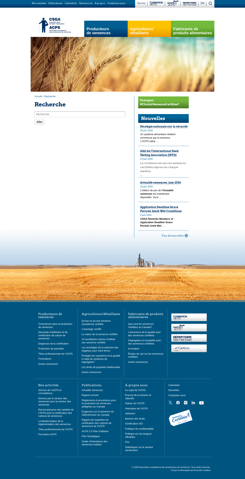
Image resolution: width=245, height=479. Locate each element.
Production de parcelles (51, 348)
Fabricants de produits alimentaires (192, 31)
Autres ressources (48, 363)
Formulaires (44, 358)
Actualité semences (92, 390)
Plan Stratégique (91, 436)
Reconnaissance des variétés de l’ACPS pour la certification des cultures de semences (56, 412)
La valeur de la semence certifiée (100, 334)
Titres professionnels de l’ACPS (55, 353)
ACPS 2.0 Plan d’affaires (95, 431)
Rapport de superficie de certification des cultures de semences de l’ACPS (96, 423)
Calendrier (174, 385)
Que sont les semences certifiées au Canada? (141, 325)
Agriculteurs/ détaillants (142, 31)
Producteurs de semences (99, 31)
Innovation (133, 348)
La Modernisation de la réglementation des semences (54, 423)
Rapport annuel (90, 395)
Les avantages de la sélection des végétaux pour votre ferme (100, 349)
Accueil (38, 96)
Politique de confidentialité (139, 428)
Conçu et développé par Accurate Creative (191, 470)
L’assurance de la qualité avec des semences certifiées (144, 334)
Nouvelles (153, 118)
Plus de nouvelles (173, 235)
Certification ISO (134, 423)
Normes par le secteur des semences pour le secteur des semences (54, 401)
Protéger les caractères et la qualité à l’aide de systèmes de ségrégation (101, 358)
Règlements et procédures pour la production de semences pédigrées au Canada (99, 403)
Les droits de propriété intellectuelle (101, 367)
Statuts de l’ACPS (135, 403)
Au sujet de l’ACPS (135, 390)
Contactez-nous (177, 395)
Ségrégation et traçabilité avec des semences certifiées (144, 342)
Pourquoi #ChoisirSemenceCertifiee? (159, 102)
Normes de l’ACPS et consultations (49, 392)
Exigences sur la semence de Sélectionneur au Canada (98, 413)
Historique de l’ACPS (136, 408)
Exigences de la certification (53, 343)
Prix (127, 442)
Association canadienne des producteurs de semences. (165, 467)
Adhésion (130, 413)
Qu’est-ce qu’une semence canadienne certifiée (96, 322)
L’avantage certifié (91, 329)
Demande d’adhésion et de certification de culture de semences (53, 335)
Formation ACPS (47, 434)
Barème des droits (135, 418)
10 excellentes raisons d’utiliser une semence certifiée (98, 341)
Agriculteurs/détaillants (101, 314)
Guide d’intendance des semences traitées (94, 443)
